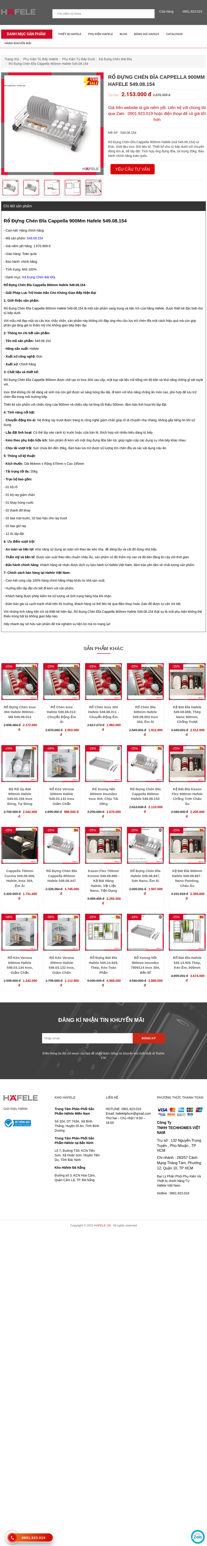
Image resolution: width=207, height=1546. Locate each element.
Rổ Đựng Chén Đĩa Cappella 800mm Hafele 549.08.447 (61, 876)
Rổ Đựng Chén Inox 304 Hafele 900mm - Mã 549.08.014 (20, 712)
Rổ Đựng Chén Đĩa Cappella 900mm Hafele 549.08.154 (48, 64)
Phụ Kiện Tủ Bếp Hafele (40, 59)
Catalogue (174, 34)
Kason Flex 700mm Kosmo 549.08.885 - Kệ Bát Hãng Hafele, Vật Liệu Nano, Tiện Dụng (103, 880)
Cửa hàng (167, 11)
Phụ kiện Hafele (100, 34)
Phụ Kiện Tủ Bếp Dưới (78, 59)
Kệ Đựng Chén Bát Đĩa (115, 59)
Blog (123, 34)
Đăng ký (149, 1038)
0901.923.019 (191, 11)
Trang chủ (12, 59)
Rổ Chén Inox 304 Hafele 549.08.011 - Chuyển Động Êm (103, 712)
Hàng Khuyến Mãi (18, 43)
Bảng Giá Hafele (146, 34)
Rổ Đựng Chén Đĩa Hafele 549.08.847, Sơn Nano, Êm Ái (145, 876)
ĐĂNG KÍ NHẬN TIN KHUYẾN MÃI (101, 1020)
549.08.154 (35, 238)
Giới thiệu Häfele (15, 1109)
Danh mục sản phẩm (25, 34)
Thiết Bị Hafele (69, 34)
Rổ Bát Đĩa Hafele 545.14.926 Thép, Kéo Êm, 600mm (187, 962)
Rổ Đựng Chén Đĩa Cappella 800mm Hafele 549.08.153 (145, 794)
